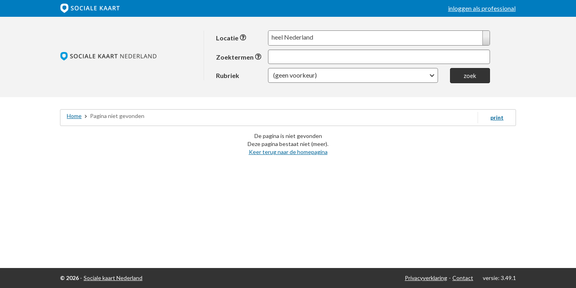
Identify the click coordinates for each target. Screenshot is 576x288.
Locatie (231, 38)
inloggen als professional (482, 8)
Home (74, 115)
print (497, 117)
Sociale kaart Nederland (113, 277)
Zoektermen (239, 57)
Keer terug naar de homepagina (288, 151)
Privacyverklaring (426, 277)
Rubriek (227, 75)
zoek (470, 75)
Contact (462, 277)
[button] (353, 75)
